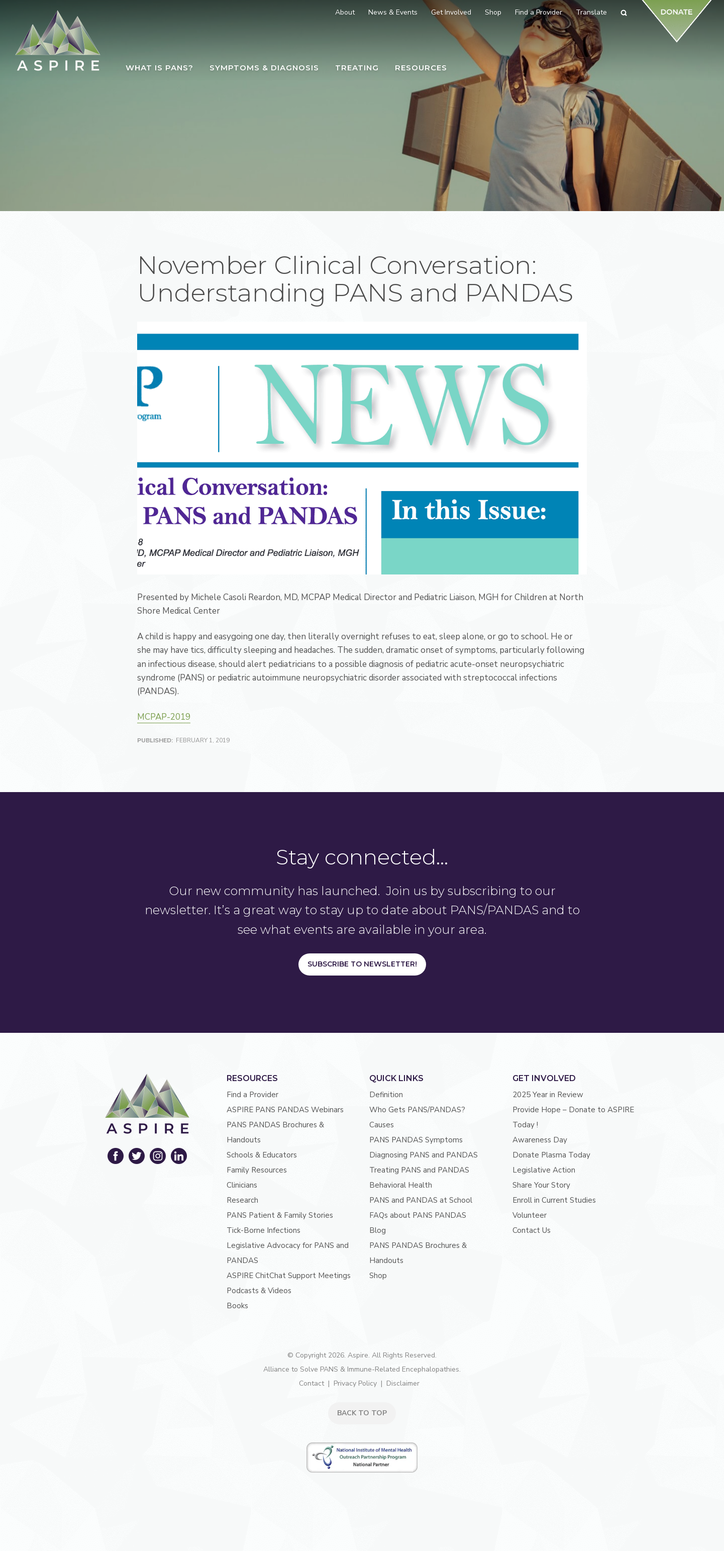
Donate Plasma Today (551, 1155)
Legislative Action (543, 1170)
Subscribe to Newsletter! (362, 963)
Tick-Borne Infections (263, 1230)
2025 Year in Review (547, 1095)
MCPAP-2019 (163, 717)
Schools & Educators (262, 1155)
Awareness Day (539, 1140)
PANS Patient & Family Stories (280, 1215)
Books (237, 1306)
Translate (591, 12)
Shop (378, 1276)
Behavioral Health (400, 1185)
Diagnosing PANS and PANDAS (423, 1155)
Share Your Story (541, 1185)
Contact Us (531, 1230)
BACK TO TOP (362, 1413)
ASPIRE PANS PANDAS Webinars (285, 1110)
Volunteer (529, 1215)
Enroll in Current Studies (554, 1200)
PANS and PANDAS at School (420, 1200)
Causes (381, 1125)
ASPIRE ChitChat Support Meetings (289, 1276)
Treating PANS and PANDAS (419, 1170)
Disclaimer (403, 1383)
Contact (311, 1383)
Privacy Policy (355, 1383)
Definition (386, 1095)
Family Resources (257, 1170)
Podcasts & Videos (259, 1291)
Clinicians (242, 1185)
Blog (377, 1230)
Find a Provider (252, 1095)
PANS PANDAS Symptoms (416, 1140)
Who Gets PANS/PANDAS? (417, 1110)
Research (242, 1200)
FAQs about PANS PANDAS (417, 1215)
